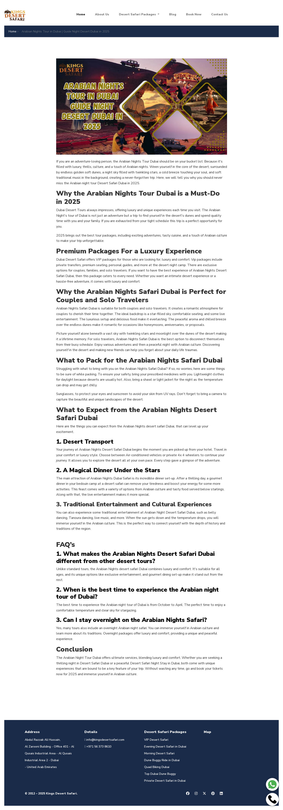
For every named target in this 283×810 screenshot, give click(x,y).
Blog (172, 14)
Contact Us (219, 14)
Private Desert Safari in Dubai (165, 781)
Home (80, 14)
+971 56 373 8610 (97, 747)
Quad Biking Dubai (156, 767)
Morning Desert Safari (159, 753)
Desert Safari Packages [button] (138, 14)
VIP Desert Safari (156, 740)
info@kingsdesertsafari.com (104, 740)
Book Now (193, 14)
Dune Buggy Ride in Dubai (162, 760)
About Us (102, 14)
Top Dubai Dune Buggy (160, 774)
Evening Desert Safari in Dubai (165, 747)
